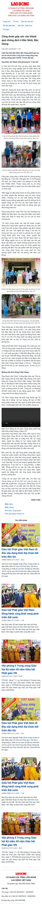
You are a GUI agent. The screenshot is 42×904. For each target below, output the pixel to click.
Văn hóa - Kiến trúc (25, 26)
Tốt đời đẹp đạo (9, 26)
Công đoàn (20, 55)
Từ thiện (6, 30)
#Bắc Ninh (9, 504)
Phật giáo (32, 629)
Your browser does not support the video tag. (21, 417)
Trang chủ (7, 21)
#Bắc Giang (9, 507)
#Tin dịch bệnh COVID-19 (14, 514)
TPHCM (5, 680)
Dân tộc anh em (27, 21)
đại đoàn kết (14, 574)
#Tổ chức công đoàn (13, 511)
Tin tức (15, 21)
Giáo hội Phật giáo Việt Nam (27, 566)
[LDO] (21, 535)
